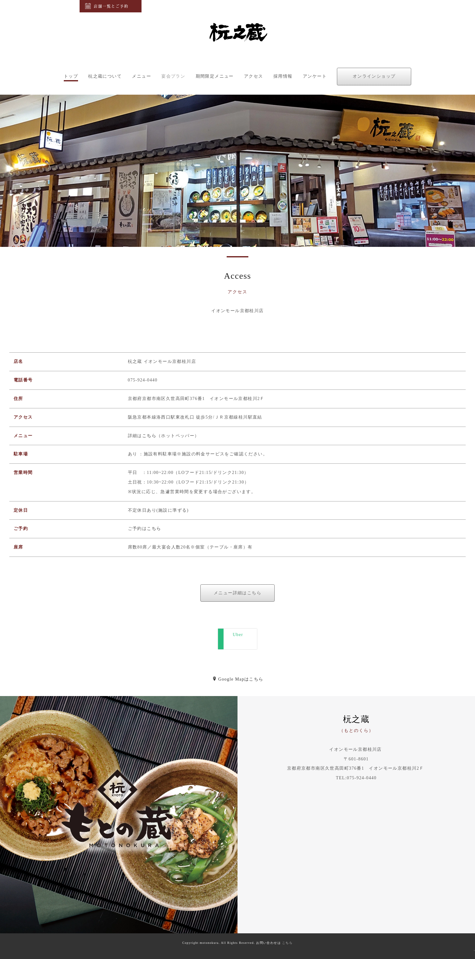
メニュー (141, 76)
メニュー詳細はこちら (237, 593)
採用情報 (283, 76)
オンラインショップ (374, 76)
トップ (71, 76)
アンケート (315, 76)
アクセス (253, 76)
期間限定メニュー (215, 76)
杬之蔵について (105, 76)
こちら (149, 435)
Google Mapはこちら (237, 679)
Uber (240, 638)
